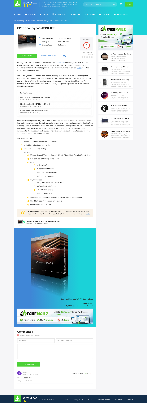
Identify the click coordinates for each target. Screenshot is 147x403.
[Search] (114, 4)
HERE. (88, 214)
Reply (19, 381)
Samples (75, 14)
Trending (90, 14)
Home (17, 14)
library (79, 68)
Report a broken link (48, 56)
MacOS (44, 14)
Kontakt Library (42, 21)
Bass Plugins (44, 223)
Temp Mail (104, 14)
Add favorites (87, 53)
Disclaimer (118, 400)
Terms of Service (103, 400)
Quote (30, 381)
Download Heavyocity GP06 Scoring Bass (76, 299)
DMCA (90, 400)
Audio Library (60, 14)
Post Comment (29, 364)
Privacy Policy (77, 400)
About (65, 400)
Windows (30, 14)
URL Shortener (121, 14)
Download (28, 56)
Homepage (20, 21)
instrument (59, 62)
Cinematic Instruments (33, 223)
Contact (130, 400)
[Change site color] (121, 4)
